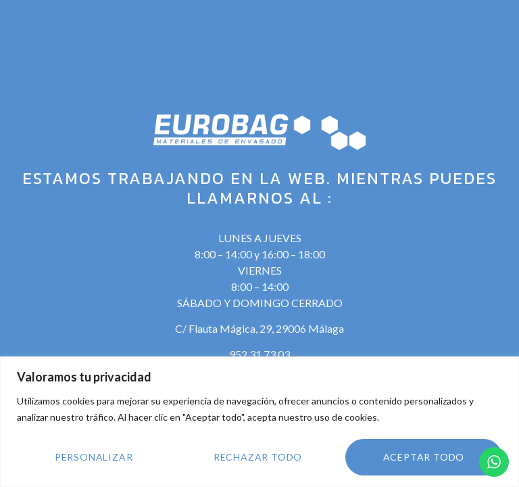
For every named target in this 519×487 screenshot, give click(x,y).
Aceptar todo (424, 457)
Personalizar (94, 457)
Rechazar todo (258, 457)
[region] (259, 421)
